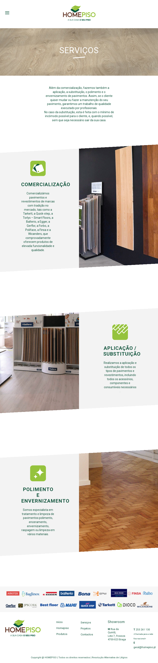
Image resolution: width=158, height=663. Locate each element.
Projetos (86, 628)
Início (59, 622)
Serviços (86, 622)
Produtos (61, 634)
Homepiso (62, 628)
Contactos (87, 634)
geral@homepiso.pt (145, 647)
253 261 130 (143, 629)
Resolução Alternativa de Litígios (109, 657)
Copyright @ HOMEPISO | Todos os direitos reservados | (61, 657)
